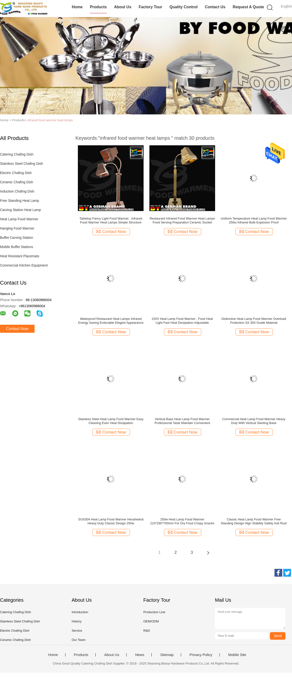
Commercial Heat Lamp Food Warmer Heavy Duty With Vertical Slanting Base (253, 421)
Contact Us (215, 7)
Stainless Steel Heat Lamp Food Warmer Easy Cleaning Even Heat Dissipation (110, 421)
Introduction (80, 612)
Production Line (154, 612)
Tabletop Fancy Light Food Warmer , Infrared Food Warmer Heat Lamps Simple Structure (110, 220)
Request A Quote (248, 7)
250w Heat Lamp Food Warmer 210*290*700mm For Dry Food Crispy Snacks (182, 521)
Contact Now (17, 329)
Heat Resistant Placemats (19, 256)
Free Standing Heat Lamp (19, 201)
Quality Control (183, 7)
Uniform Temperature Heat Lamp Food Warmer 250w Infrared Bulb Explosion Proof (254, 220)
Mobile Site (237, 654)
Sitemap (166, 654)
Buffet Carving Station (16, 238)
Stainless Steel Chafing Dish (21, 164)
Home (77, 7)
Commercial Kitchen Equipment (24, 265)
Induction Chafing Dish (17, 191)
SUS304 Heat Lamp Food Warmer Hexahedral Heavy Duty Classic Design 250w (110, 521)
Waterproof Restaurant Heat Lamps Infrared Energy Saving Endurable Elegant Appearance (110, 320)
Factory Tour (150, 7)
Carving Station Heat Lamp (20, 210)
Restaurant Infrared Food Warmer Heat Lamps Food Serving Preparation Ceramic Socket (182, 220)
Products (98, 7)
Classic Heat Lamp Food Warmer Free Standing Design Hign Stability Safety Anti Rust (254, 521)
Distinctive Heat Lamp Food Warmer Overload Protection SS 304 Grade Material (253, 320)
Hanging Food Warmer (17, 228)
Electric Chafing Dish (16, 173)
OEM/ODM (151, 621)
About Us (122, 7)
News (139, 654)
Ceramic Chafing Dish (16, 182)
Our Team (78, 640)
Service (77, 630)
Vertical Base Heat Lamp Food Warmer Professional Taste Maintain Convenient (182, 421)
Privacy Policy (201, 654)
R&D (146, 630)
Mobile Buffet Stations (16, 247)
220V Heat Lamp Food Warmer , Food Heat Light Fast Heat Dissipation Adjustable (182, 320)
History (76, 621)
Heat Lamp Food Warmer (19, 219)
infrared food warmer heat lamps (50, 120)
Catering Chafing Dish (16, 154)
